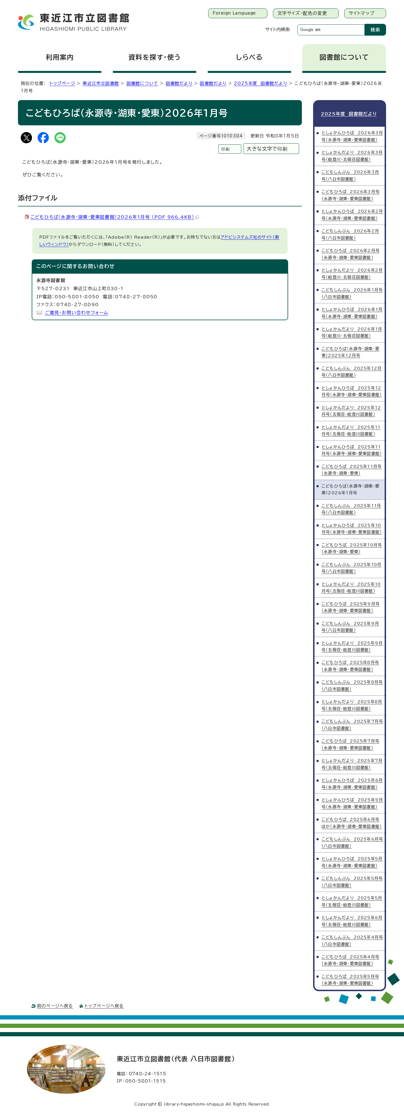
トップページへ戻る (104, 1005)
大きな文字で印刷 (267, 148)
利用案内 (60, 57)
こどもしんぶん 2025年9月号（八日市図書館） (350, 625)
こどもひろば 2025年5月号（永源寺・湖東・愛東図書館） (350, 978)
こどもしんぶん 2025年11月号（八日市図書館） (351, 507)
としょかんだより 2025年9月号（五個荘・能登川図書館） (352, 645)
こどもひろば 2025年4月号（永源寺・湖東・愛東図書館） (350, 959)
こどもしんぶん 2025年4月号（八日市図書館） (352, 939)
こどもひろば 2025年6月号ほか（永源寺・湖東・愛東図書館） (352, 821)
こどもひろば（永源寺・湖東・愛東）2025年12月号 (350, 350)
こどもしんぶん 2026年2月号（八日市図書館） (350, 233)
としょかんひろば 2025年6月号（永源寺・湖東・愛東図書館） (352, 782)
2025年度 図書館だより (260, 83)
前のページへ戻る (55, 1005)
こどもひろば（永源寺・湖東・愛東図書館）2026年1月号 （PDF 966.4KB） (115, 217)
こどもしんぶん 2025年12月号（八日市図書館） (352, 370)
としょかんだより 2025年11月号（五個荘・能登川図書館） (351, 429)
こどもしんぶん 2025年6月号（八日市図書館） (352, 841)
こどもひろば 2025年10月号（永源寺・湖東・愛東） (352, 547)
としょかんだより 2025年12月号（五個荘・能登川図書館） (351, 409)
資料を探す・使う (154, 57)
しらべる (249, 57)
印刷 (225, 149)
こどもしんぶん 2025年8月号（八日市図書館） (352, 684)
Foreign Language (234, 13)
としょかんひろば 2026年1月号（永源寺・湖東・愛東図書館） (352, 311)
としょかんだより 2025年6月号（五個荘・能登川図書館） (352, 919)
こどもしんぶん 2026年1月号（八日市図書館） (352, 292)
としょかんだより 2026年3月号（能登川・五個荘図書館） (352, 154)
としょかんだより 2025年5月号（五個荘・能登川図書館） (352, 900)
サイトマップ (362, 13)
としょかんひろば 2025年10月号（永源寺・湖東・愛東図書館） (352, 527)
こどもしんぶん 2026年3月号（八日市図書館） (350, 174)
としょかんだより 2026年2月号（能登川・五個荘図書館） (352, 272)
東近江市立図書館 (100, 83)
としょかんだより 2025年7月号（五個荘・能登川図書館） (352, 762)
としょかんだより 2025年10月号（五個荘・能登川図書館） (351, 586)
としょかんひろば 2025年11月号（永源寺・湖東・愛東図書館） (352, 449)
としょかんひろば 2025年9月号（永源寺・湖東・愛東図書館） (352, 802)
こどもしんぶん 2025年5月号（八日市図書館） (352, 880)
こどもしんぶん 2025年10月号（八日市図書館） (351, 566)
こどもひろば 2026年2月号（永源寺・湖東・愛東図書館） (351, 252)
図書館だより (179, 83)
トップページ (62, 83)
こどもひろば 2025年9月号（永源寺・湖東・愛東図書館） (351, 606)
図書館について (344, 57)
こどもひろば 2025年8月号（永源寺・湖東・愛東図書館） (350, 664)
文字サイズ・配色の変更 (302, 13)
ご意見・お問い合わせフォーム (76, 312)
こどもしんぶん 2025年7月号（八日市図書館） (352, 723)
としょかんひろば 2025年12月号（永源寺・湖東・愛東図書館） (352, 390)
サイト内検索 (277, 29)
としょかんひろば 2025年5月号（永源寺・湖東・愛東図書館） (352, 860)
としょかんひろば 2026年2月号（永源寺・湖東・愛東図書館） (352, 213)
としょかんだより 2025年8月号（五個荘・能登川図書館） (352, 704)
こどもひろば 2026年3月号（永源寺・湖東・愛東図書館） (351, 193)
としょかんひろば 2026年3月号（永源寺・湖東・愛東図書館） (352, 135)
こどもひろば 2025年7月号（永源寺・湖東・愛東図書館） (350, 743)
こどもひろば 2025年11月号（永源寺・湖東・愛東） (352, 468)
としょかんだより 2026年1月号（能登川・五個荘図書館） (352, 331)
